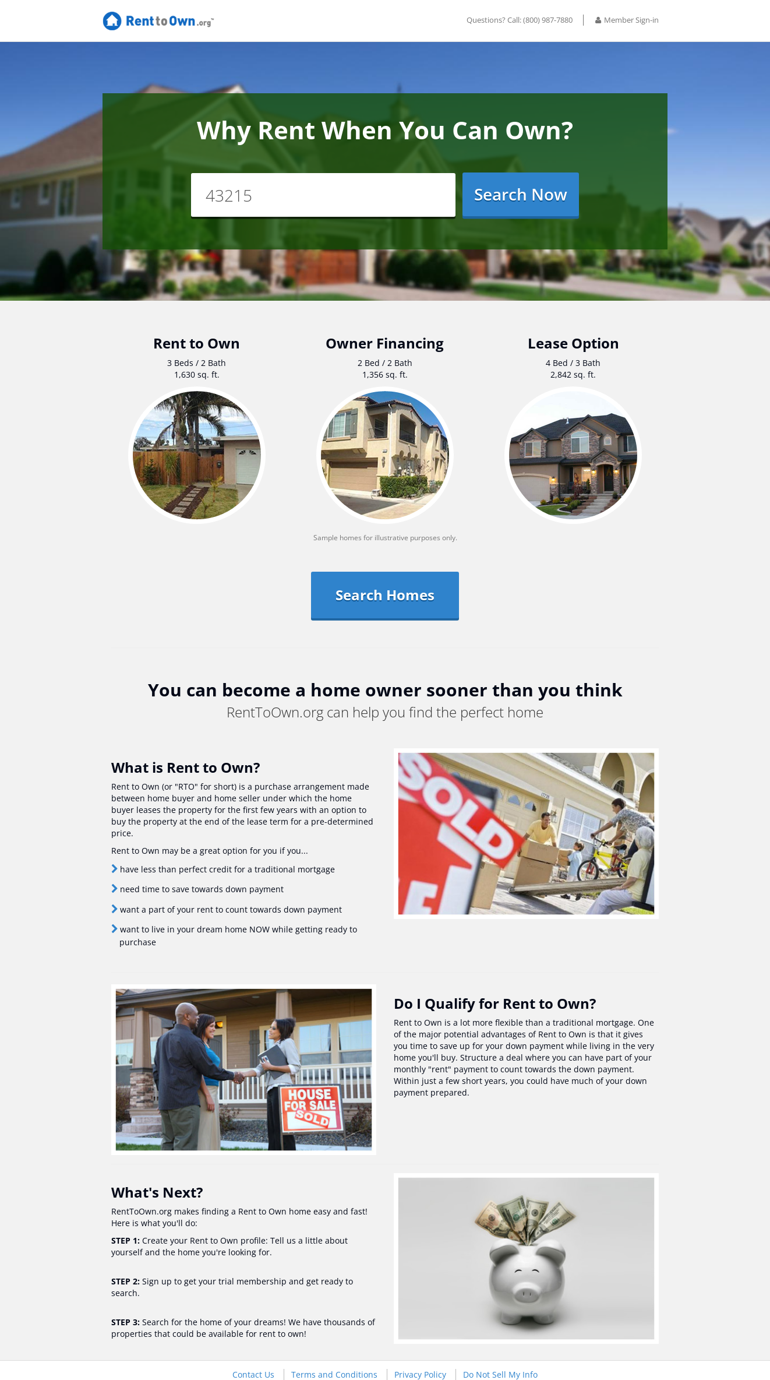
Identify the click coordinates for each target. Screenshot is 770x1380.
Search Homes (385, 594)
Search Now (520, 194)
